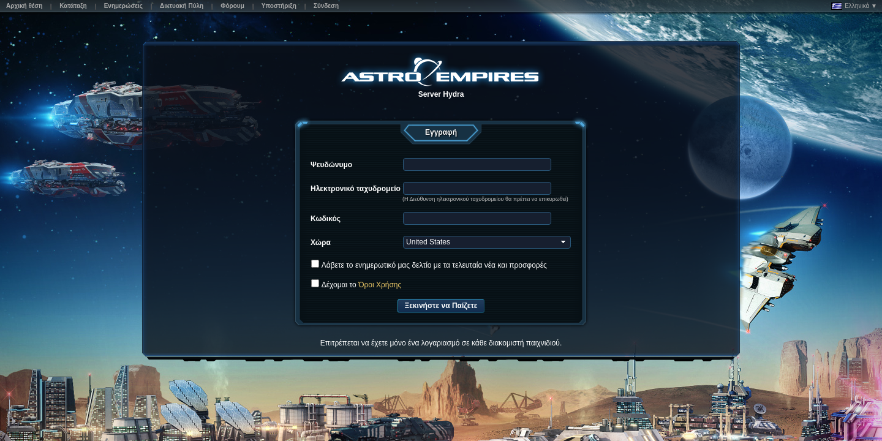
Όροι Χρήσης (379, 285)
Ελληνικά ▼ (854, 6)
